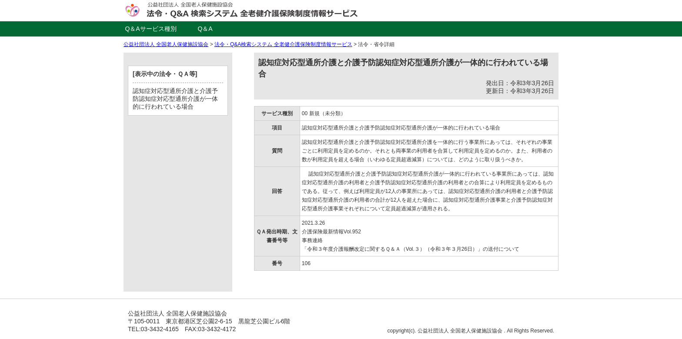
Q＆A (204, 28)
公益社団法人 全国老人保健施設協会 (166, 44)
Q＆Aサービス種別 (150, 28)
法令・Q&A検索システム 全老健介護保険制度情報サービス (283, 44)
